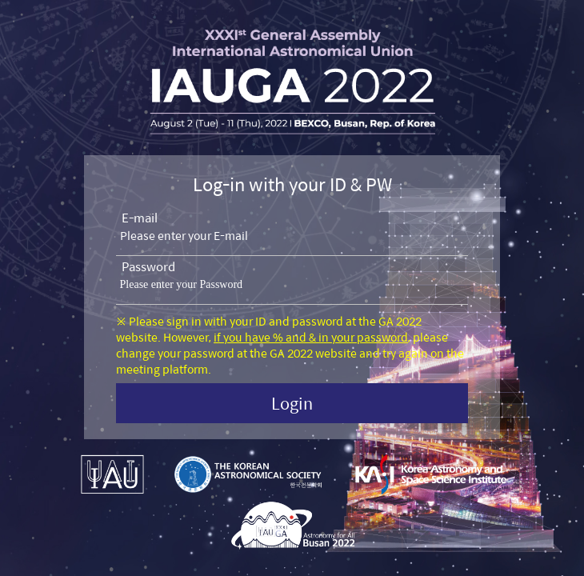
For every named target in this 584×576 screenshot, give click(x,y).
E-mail (140, 217)
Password (148, 266)
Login (292, 402)
